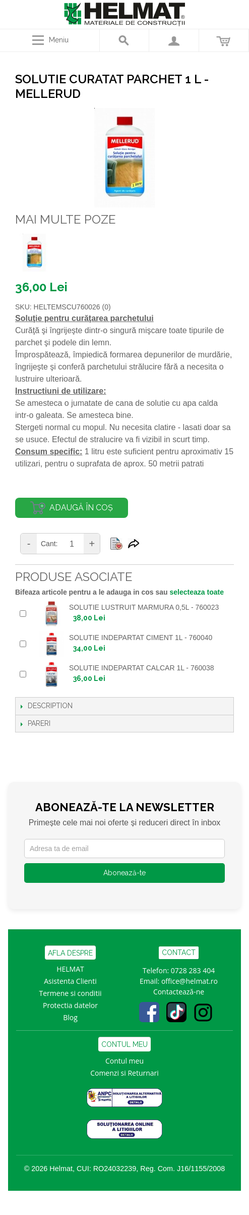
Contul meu (124, 1061)
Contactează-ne (178, 991)
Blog (70, 1017)
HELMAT (70, 969)
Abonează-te (124, 873)
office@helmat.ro (189, 981)
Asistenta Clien (68, 981)
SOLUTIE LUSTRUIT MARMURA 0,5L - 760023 (144, 607)
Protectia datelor (70, 1005)
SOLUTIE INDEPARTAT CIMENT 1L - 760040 (140, 637)
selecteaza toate (197, 592)
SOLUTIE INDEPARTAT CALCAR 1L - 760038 (141, 668)
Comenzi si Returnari (124, 1073)
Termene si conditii (70, 993)
